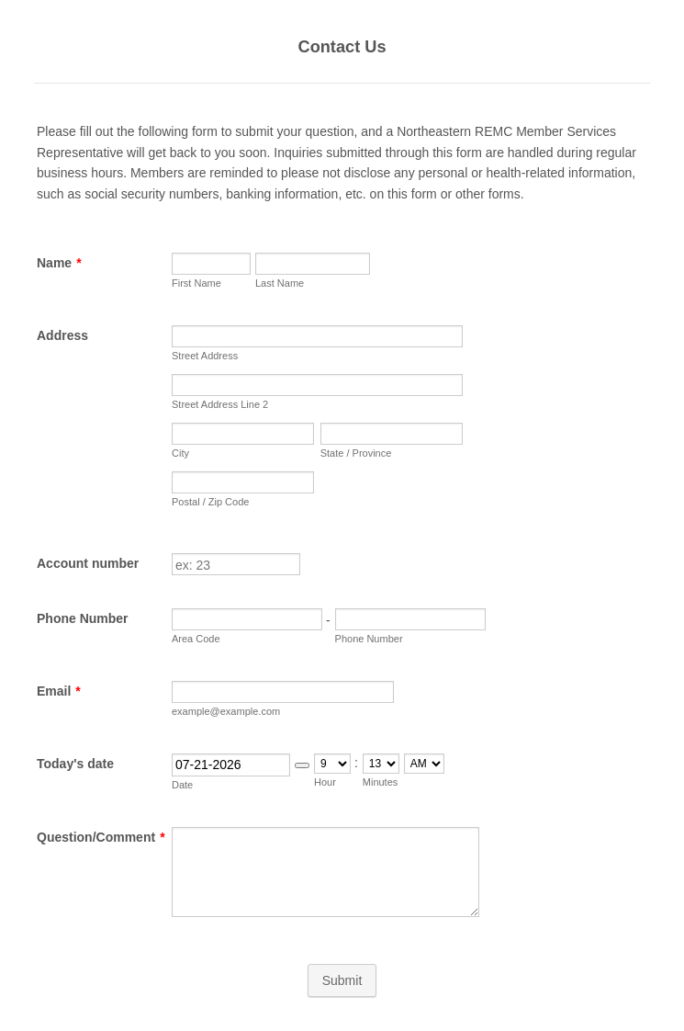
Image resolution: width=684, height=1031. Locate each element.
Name (59, 262)
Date (182, 784)
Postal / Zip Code (210, 501)
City (180, 453)
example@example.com (226, 711)
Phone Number (83, 618)
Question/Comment (101, 837)
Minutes (380, 781)
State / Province (356, 453)
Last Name (279, 283)
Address (62, 335)
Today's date (75, 763)
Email (59, 691)
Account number (88, 563)
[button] (302, 765)
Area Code (196, 638)
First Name (196, 283)
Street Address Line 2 (220, 404)
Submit (342, 980)
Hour (325, 781)
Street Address (205, 355)
